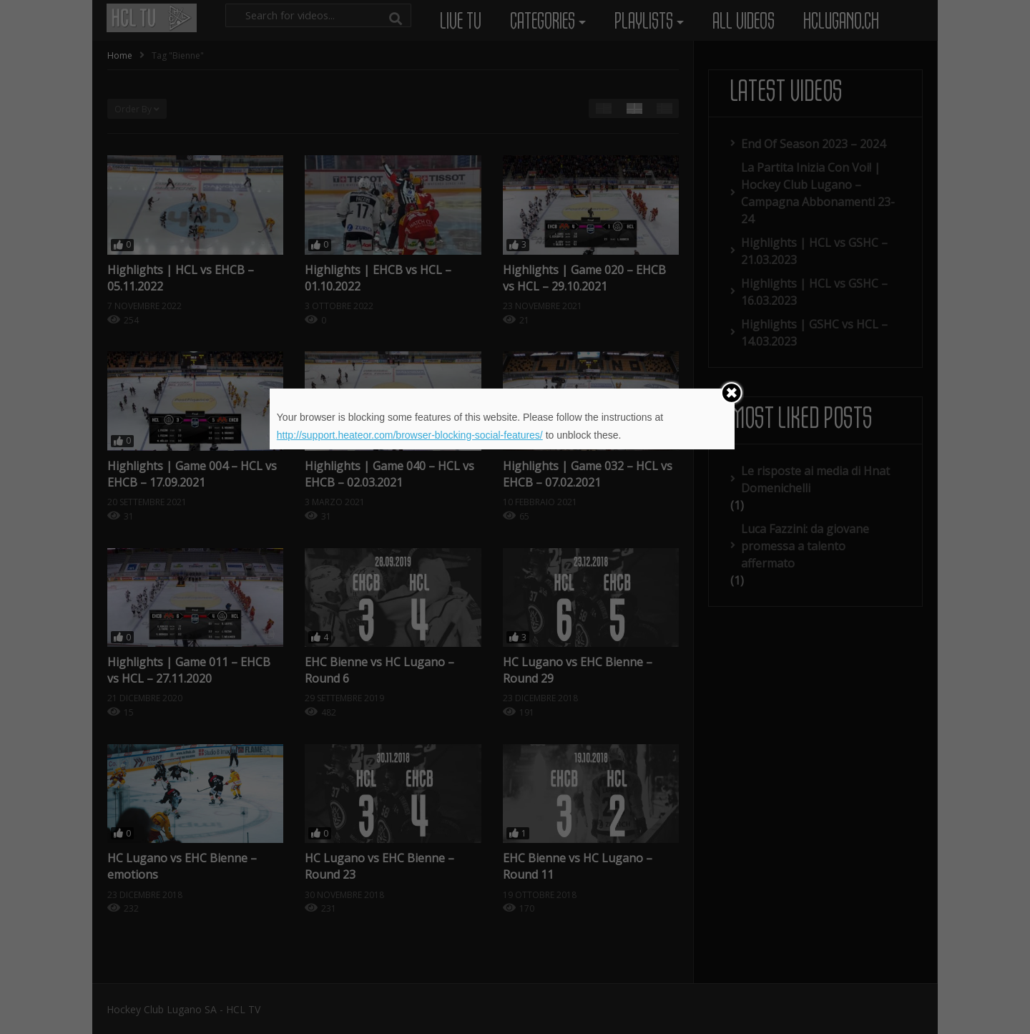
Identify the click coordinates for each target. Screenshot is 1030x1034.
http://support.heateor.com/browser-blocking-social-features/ (410, 435)
